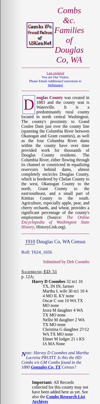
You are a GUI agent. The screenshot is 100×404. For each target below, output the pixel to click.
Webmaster (55, 85)
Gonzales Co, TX (46, 367)
